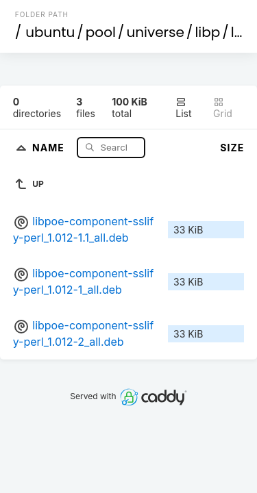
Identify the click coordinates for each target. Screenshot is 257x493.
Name (49, 147)
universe (155, 32)
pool (101, 32)
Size (232, 147)
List (183, 108)
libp (207, 32)
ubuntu (50, 32)
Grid (222, 108)
